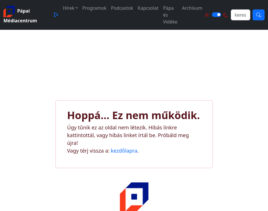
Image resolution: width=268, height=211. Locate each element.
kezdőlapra (124, 150)
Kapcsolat (148, 8)
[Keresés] (259, 14)
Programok (94, 8)
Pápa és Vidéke (170, 15)
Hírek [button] (68, 8)
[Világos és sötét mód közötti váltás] (216, 14)
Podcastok (122, 8)
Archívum (192, 8)
